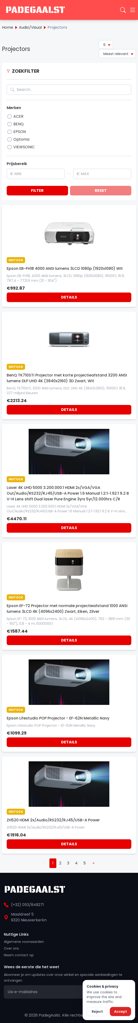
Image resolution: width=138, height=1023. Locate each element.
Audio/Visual (30, 27)
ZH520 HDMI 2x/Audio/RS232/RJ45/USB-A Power (53, 820)
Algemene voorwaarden (24, 941)
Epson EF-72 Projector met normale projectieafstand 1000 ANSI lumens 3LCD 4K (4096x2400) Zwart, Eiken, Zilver (67, 608)
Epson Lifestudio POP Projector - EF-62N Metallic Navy (58, 718)
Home (7, 27)
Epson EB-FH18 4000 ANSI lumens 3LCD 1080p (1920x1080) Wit (65, 268)
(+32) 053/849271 (27, 904)
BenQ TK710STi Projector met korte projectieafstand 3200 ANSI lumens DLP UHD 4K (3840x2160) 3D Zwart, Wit (67, 378)
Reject (97, 1011)
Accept (120, 1011)
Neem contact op (19, 955)
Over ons (11, 948)
